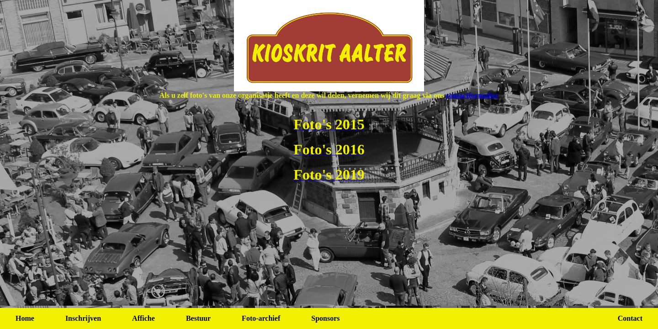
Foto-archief (261, 318)
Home (25, 318)
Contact (630, 318)
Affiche (143, 318)
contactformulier (472, 95)
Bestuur (198, 318)
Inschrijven (83, 318)
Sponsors (325, 318)
